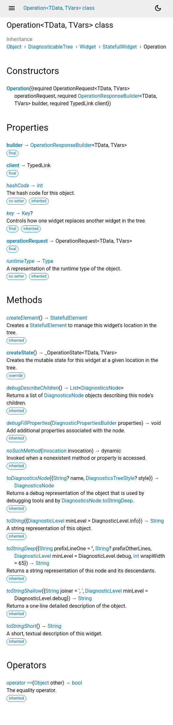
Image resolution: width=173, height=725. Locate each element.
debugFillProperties (28, 423)
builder (14, 145)
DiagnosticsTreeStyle (110, 478)
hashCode (18, 185)
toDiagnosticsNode (28, 478)
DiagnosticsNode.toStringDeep (97, 501)
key (10, 213)
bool (77, 683)
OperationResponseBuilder (108, 96)
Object (14, 47)
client (13, 165)
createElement (23, 318)
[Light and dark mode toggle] (158, 8)
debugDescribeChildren (33, 388)
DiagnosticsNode (101, 388)
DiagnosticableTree (50, 47)
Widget (88, 47)
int (40, 185)
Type (47, 261)
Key (26, 213)
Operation (18, 88)
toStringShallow (24, 591)
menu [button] (12, 8)
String (60, 478)
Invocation (54, 451)
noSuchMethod (24, 451)
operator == (19, 683)
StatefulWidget (120, 47)
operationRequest (27, 241)
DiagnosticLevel (46, 521)
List (74, 388)
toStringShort (21, 626)
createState (20, 353)
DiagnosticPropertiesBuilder (84, 423)
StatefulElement (68, 318)
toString (15, 521)
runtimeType (20, 261)
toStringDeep (21, 548)
